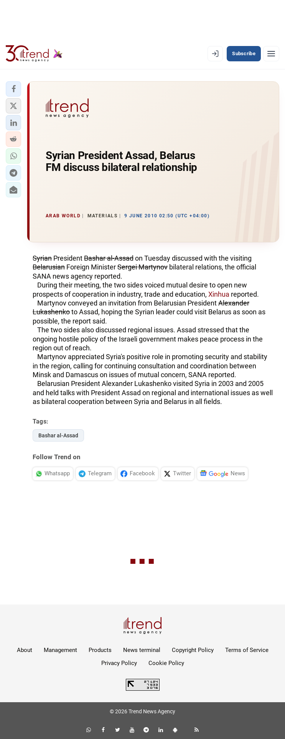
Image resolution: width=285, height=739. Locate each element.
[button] (13, 89)
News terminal (141, 650)
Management (60, 650)
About (24, 650)
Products (100, 650)
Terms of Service (247, 650)
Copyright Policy (193, 650)
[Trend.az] (34, 53)
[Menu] (271, 53)
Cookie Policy (166, 663)
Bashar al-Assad (58, 435)
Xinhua (218, 294)
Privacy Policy (119, 663)
